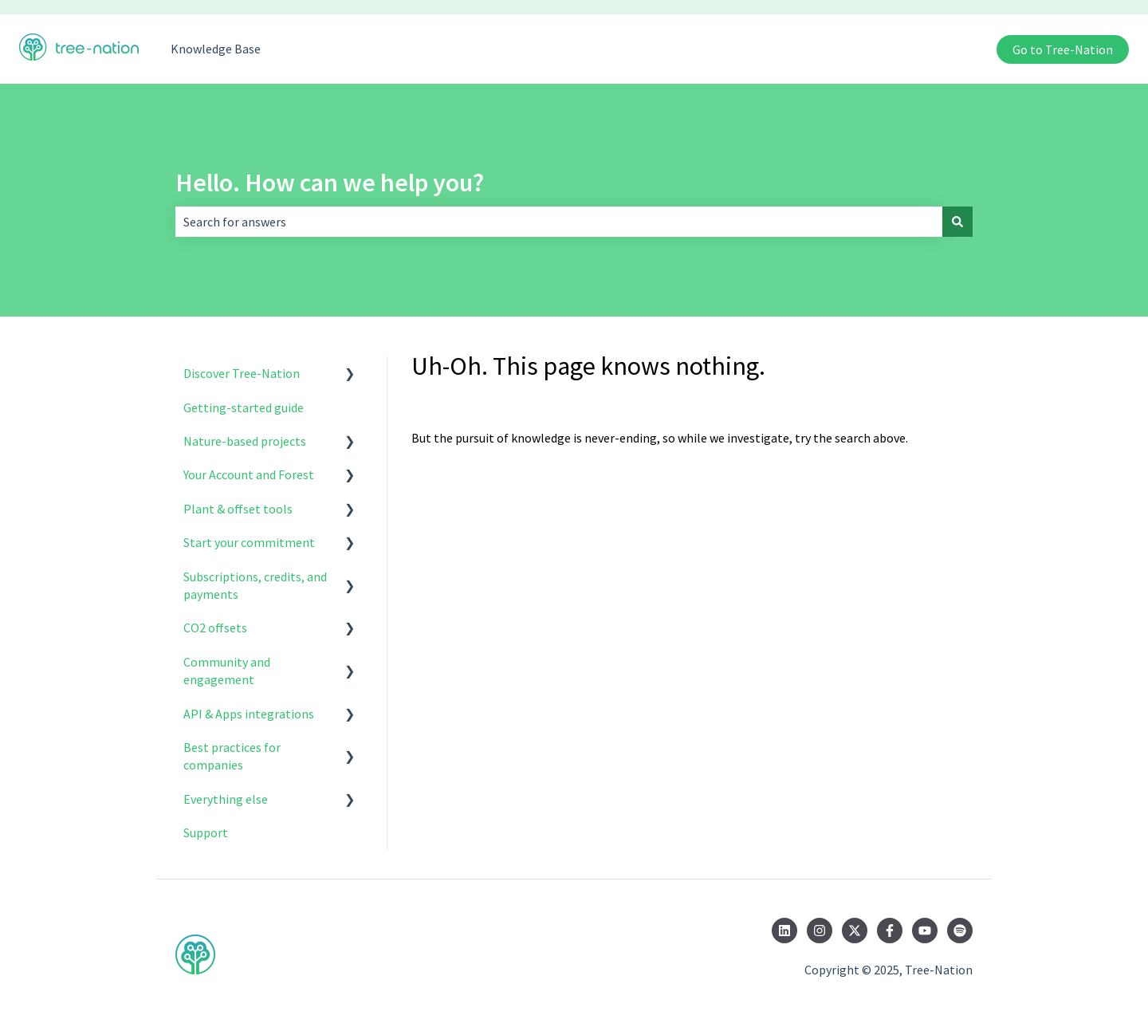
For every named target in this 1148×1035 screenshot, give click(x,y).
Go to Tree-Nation (1062, 49)
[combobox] (558, 222)
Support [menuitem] (205, 832)
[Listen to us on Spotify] (960, 930)
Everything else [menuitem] (225, 799)
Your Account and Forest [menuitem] (248, 474)
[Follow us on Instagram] (819, 930)
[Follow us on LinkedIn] (784, 930)
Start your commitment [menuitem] (249, 542)
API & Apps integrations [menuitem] (248, 714)
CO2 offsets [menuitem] (215, 628)
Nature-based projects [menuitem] (244, 441)
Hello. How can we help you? (329, 183)
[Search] (957, 222)
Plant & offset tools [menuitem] (238, 509)
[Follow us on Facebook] (889, 930)
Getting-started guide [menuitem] (243, 407)
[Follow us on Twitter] (854, 930)
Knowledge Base (216, 49)
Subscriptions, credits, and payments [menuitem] (255, 585)
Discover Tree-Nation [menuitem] (241, 373)
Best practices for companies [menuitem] (232, 756)
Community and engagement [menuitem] (226, 670)
